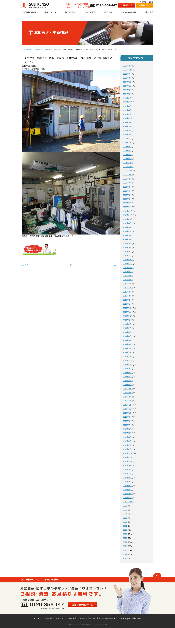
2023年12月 (127, 102)
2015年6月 (127, 429)
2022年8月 (127, 122)
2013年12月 (127, 502)
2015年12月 (127, 405)
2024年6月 (127, 94)
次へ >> (114, 265)
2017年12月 (127, 308)
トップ (36, 618)
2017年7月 (127, 328)
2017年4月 (127, 340)
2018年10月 (127, 268)
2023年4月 (127, 110)
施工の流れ (73, 618)
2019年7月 (127, 231)
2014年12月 (127, 453)
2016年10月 (127, 365)
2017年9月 (127, 320)
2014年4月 (127, 486)
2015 (125, 550)
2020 (125, 530)
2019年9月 (127, 223)
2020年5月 (127, 191)
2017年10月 (127, 316)
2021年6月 (127, 151)
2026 (125, 506)
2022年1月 (127, 139)
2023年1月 (127, 114)
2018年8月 (127, 276)
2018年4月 (127, 292)
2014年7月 (127, 473)
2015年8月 (127, 421)
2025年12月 (127, 70)
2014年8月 (127, 469)
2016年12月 (127, 356)
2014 (125, 554)
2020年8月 (127, 179)
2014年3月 (127, 490)
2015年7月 (127, 425)
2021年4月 (127, 159)
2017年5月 (127, 336)
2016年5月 (127, 385)
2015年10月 (127, 413)
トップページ (27, 49)
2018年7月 (127, 280)
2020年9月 (127, 175)
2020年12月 (127, 167)
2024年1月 (127, 98)
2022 (125, 522)
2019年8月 (127, 227)
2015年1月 (127, 449)
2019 (125, 534)
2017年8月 (127, 324)
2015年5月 (127, 433)
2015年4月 (127, 437)
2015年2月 (127, 445)
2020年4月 (127, 195)
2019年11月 (127, 215)
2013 (125, 558)
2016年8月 (127, 373)
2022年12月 (127, 118)
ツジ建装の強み (47, 618)
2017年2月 (127, 348)
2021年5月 (127, 155)
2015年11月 (127, 409)
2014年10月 (127, 461)
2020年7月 (127, 183)
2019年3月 (127, 247)
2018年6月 (127, 284)
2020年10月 (127, 171)
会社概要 (123, 618)
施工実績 (96, 618)
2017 (125, 542)
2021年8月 (127, 147)
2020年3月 (127, 199)
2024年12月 (127, 82)
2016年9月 (127, 368)
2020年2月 (127, 203)
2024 (125, 514)
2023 (125, 518)
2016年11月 (127, 360)
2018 (125, 538)
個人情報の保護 (135, 618)
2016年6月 (127, 381)
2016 (125, 546)
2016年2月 (127, 397)
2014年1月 (127, 498)
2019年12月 (127, 211)
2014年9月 (127, 465)
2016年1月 (127, 401)
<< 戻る (25, 265)
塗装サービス (61, 618)
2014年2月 (127, 494)
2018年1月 (127, 304)
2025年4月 (127, 78)
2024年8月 (127, 90)
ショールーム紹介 (109, 618)
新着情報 (38, 49)
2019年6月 (127, 235)
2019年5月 (127, 239)
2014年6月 (127, 478)
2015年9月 (127, 417)
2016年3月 (127, 393)
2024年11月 (127, 86)
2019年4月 (127, 243)
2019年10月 (127, 219)
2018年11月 (127, 264)
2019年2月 (127, 252)
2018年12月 (127, 260)
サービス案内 (85, 618)
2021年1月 (127, 163)
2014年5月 (127, 482)
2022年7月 (127, 126)
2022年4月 (127, 134)
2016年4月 (127, 389)
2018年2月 (127, 300)
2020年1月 (127, 207)
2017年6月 (127, 332)
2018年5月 (127, 288)
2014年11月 (127, 457)
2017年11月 (127, 312)
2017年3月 (127, 344)
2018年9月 (127, 272)
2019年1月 (127, 255)
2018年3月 (127, 296)
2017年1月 (127, 352)
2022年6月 (127, 130)
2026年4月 (127, 66)
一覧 (70, 265)
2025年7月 (127, 74)
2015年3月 (127, 441)
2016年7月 (127, 377)
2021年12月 (127, 142)
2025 (125, 510)
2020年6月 (127, 187)
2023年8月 (127, 106)
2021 (125, 526)
